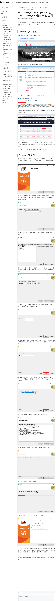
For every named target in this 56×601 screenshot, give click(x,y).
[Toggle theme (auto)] (52, 2)
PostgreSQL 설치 (42, 7)
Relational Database (23, 7)
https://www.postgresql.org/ (28, 38)
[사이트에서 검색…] (7, 7)
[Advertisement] (36, 575)
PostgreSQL (33, 7)
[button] (18, 2)
